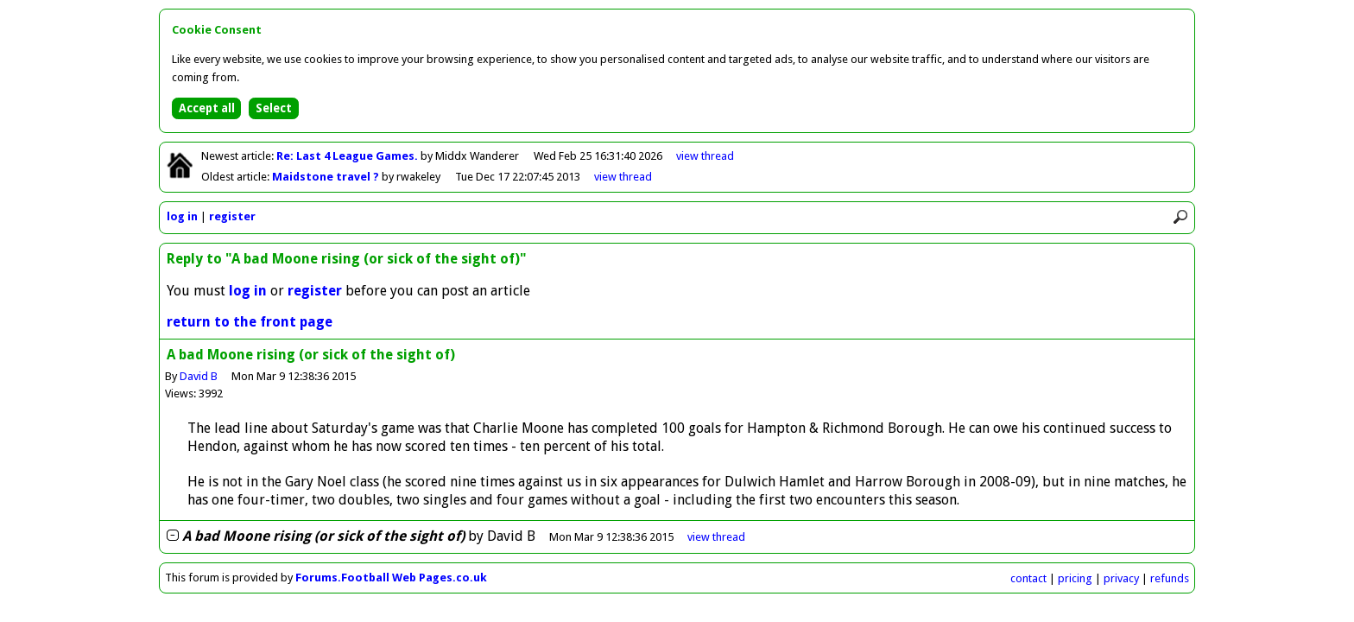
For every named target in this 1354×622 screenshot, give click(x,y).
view (705, 155)
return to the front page (249, 322)
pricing (1075, 578)
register (232, 216)
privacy (1121, 578)
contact (1028, 578)
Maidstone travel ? (327, 176)
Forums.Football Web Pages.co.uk (391, 577)
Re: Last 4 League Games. (348, 155)
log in (182, 216)
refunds (1169, 578)
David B (199, 376)
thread (716, 536)
